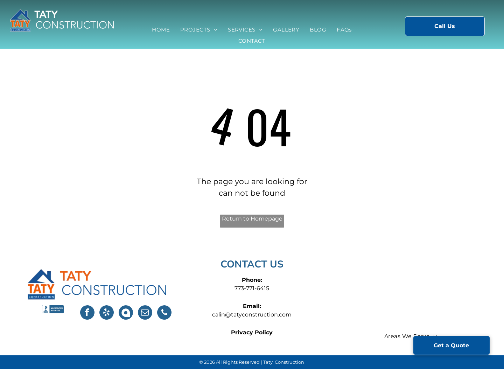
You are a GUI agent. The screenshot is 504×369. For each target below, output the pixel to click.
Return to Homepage (252, 218)
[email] (145, 313)
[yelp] (106, 313)
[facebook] (87, 313)
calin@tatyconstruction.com (252, 314)
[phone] (164, 313)
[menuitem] (161, 30)
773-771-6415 (251, 288)
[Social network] (126, 313)
